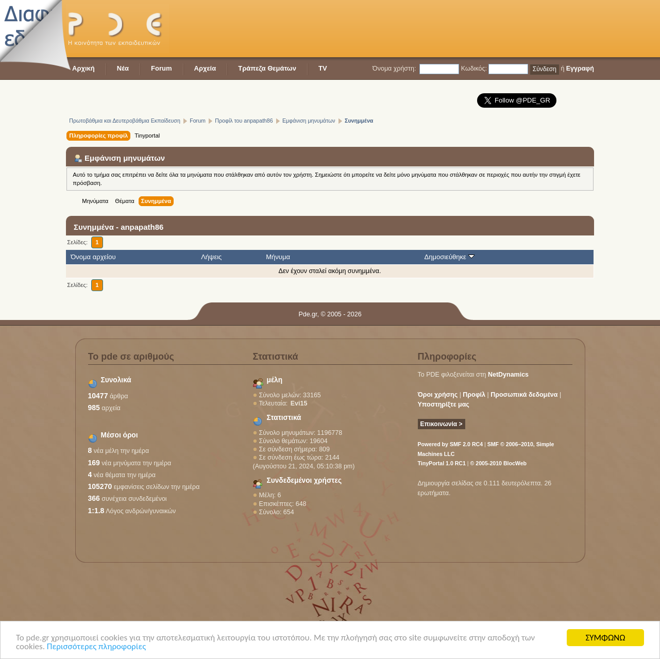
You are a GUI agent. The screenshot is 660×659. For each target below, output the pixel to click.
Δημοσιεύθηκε (449, 257)
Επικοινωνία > (441, 424)
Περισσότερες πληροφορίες (96, 646)
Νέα (123, 68)
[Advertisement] (406, 28)
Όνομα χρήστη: (394, 68)
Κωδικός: (474, 68)
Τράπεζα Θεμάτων (267, 68)
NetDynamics (508, 374)
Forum (161, 68)
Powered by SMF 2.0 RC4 (450, 444)
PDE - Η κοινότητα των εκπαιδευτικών (117, 28)
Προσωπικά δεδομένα (523, 394)
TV (322, 68)
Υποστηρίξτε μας (443, 404)
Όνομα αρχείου (93, 257)
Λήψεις (211, 257)
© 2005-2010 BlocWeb (498, 463)
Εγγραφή (580, 68)
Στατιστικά (284, 417)
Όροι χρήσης (438, 394)
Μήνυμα (278, 257)
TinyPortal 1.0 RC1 (442, 463)
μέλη (275, 380)
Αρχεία (205, 68)
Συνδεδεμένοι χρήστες (304, 480)
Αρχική (83, 68)
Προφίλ (474, 394)
